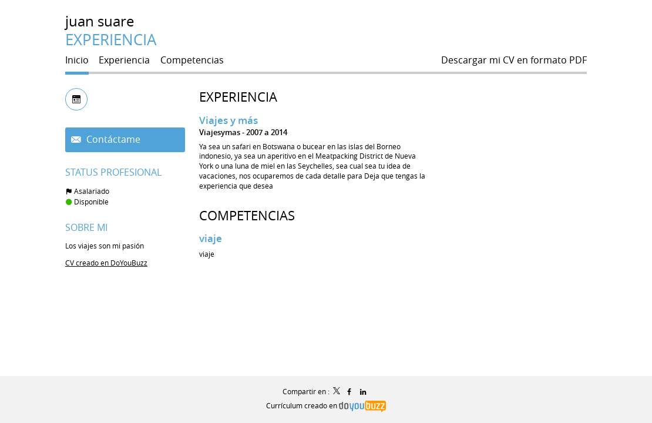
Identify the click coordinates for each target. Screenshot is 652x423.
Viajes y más (228, 120)
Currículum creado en (325, 405)
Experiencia (238, 96)
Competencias (247, 215)
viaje (210, 238)
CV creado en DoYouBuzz (106, 262)
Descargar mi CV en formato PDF (514, 60)
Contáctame (112, 139)
